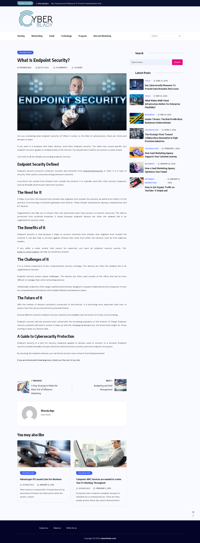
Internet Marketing (102, 36)
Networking (37, 36)
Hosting (21, 36)
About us (57, 528)
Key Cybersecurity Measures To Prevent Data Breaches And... (76, 3)
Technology (66, 36)
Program (83, 36)
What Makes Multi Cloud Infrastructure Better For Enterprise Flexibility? (163, 103)
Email (51, 36)
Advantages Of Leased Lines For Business (41, 479)
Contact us (43, 528)
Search (177, 62)
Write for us (72, 528)
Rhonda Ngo (28, 485)
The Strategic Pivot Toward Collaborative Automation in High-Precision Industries (162, 137)
